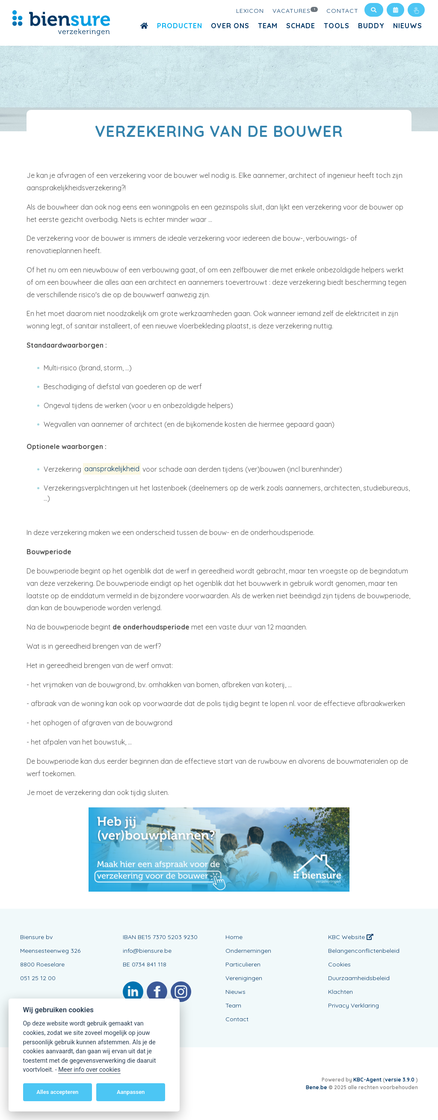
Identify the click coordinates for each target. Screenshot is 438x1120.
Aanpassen (131, 1092)
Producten (179, 25)
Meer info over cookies (89, 1069)
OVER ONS (230, 25)
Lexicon (250, 11)
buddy (371, 25)
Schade (300, 25)
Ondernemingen (248, 951)
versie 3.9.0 (400, 1079)
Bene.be (316, 1087)
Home (234, 937)
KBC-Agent (367, 1079)
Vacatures (295, 10)
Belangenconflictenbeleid (364, 951)
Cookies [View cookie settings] (339, 964)
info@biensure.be (147, 951)
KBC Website (350, 937)
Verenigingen (243, 978)
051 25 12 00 (38, 978)
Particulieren (242, 964)
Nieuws (407, 25)
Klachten (340, 992)
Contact (342, 11)
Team (268, 25)
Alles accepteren (57, 1092)
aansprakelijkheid (111, 469)
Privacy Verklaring (353, 1005)
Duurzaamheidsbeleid (359, 978)
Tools (336, 25)
